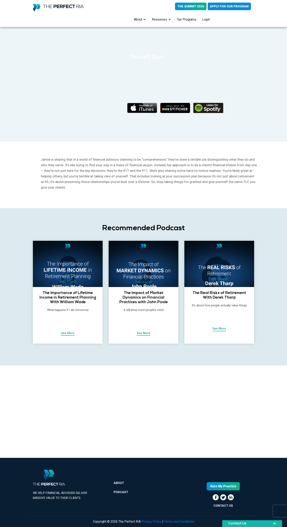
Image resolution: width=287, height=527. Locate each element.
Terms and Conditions (179, 521)
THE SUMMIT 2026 (190, 6)
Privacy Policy (151, 521)
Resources (159, 19)
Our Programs (186, 19)
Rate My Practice (223, 486)
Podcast (121, 493)
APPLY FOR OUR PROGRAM (229, 6)
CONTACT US (223, 505)
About (138, 19)
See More (68, 333)
